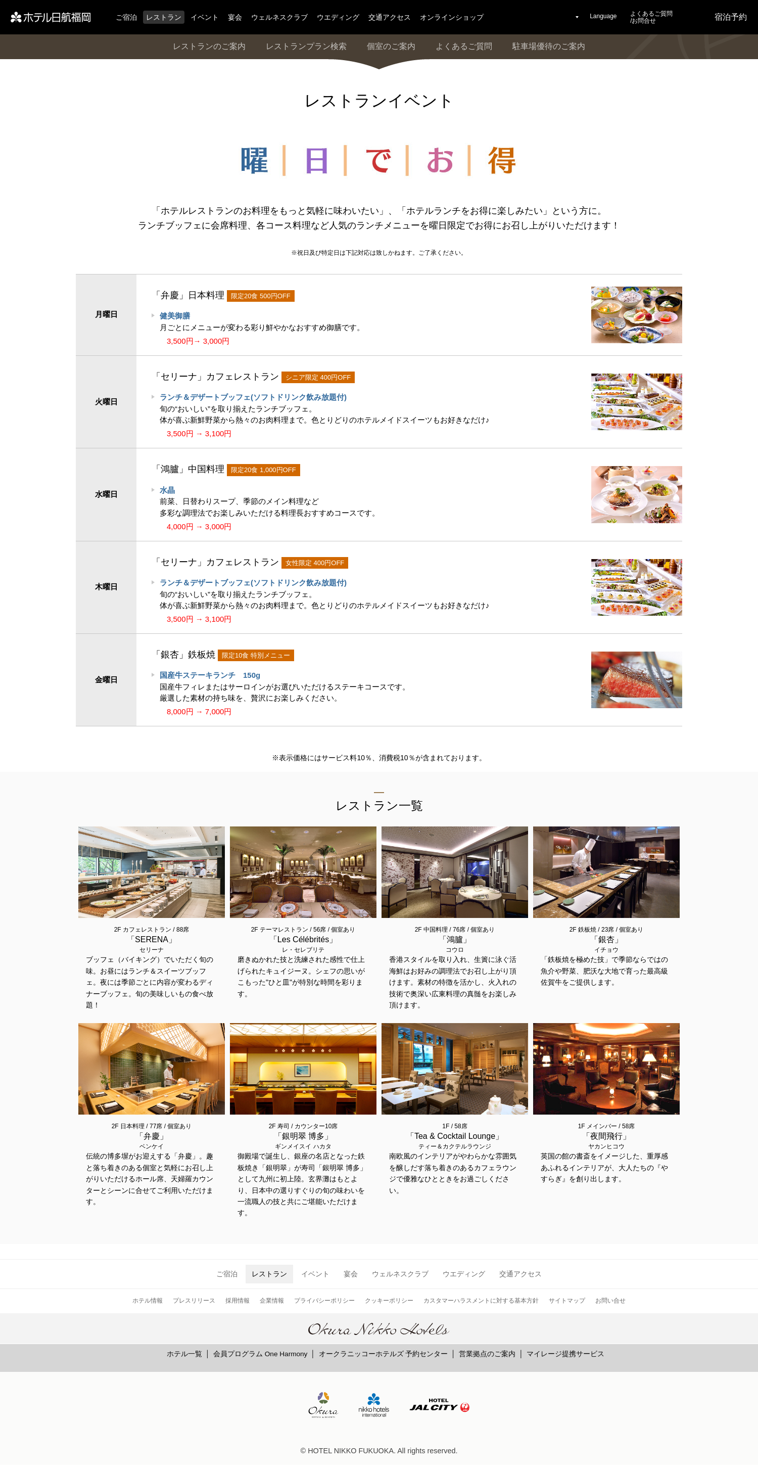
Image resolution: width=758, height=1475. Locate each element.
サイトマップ (567, 1300)
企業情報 (272, 1300)
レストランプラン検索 (306, 46)
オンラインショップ (452, 17)
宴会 (235, 17)
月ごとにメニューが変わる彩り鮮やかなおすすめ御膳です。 (262, 321)
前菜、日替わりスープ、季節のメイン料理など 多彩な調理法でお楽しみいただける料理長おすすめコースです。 (270, 501)
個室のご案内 (391, 46)
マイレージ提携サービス (565, 1354)
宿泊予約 (731, 17)
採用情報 (237, 1300)
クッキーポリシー (389, 1300)
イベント (205, 17)
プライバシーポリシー (324, 1300)
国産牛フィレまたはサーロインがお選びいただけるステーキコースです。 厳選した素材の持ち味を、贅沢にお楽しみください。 (285, 686)
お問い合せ (610, 1300)
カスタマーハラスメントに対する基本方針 (481, 1300)
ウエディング (338, 17)
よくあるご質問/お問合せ (651, 17)
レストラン (163, 17)
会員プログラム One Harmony (260, 1354)
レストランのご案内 (209, 46)
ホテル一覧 (184, 1354)
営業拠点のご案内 (487, 1354)
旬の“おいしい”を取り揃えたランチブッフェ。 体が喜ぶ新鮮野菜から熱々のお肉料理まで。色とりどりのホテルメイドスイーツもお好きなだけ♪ (325, 408)
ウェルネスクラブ (279, 17)
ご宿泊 (126, 17)
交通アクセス (389, 17)
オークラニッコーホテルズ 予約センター (383, 1354)
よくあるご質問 (464, 46)
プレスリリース (194, 1300)
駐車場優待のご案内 (548, 46)
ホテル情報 (147, 1300)
